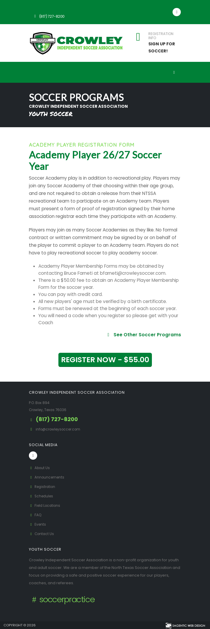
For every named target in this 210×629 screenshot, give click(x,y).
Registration (43, 486)
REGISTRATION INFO (160, 36)
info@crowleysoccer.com (60, 429)
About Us (40, 467)
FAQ (35, 514)
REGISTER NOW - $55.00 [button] (105, 360)
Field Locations (46, 505)
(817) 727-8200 (49, 16)
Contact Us (42, 533)
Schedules (42, 496)
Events (38, 524)
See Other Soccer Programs (143, 335)
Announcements (47, 477)
